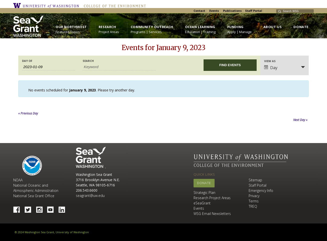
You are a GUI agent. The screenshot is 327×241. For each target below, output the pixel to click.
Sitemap (255, 180)
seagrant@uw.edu (90, 195)
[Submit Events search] (230, 65)
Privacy (254, 195)
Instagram (41, 208)
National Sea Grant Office (33, 195)
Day (270, 67)
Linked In (63, 208)
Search (88, 60)
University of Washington (47, 5)
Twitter (30, 208)
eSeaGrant (202, 203)
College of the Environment (113, 5)
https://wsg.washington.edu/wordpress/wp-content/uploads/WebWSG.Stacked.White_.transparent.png (28, 26)
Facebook (18, 208)
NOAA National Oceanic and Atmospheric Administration (35, 185)
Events (214, 11)
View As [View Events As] (270, 61)
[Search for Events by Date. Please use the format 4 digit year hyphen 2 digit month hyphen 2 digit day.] (48, 66)
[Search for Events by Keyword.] (119, 66)
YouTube (52, 208)
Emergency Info (261, 190)
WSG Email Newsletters (212, 213)
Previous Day (28, 113)
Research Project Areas (212, 197)
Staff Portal (253, 11)
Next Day (300, 120)
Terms (254, 201)
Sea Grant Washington (91, 157)
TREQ (253, 206)
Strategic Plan (204, 192)
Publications (232, 11)
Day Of (27, 60)
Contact (199, 11)
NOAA (32, 166)
